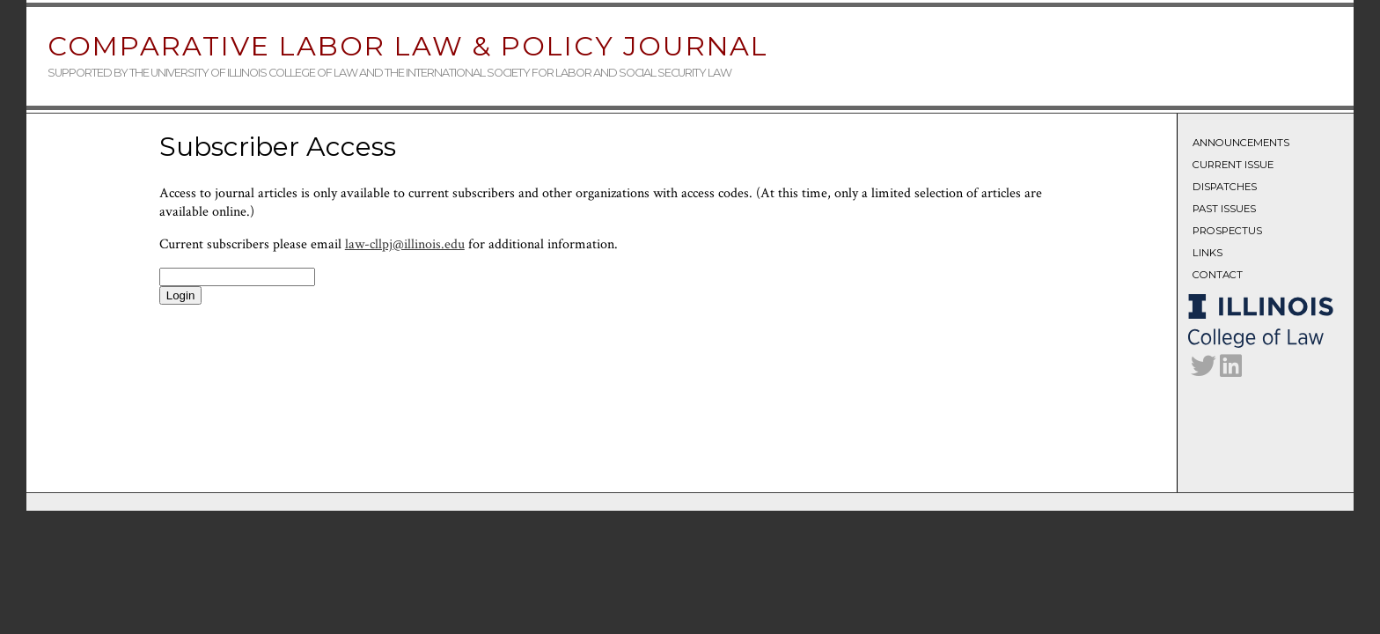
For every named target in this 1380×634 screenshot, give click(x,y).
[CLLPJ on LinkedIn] (1231, 371)
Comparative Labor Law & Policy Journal (408, 46)
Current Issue (1233, 164)
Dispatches (1225, 187)
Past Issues (1224, 209)
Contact (1218, 275)
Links (1207, 253)
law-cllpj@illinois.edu (405, 244)
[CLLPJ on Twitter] (1203, 371)
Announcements (1241, 142)
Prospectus (1227, 231)
